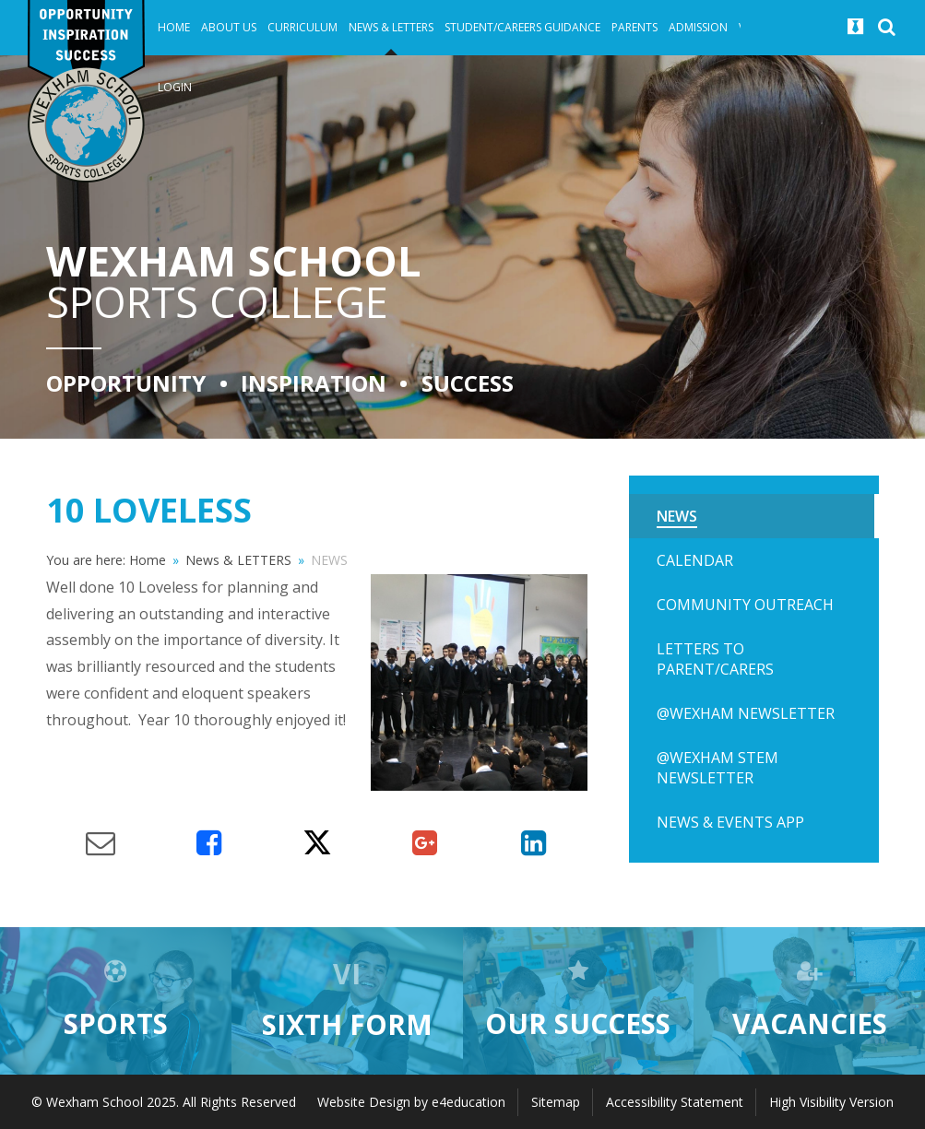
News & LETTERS (238, 560)
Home (147, 560)
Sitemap (555, 1102)
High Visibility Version (831, 1102)
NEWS (329, 560)
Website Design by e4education (411, 1102)
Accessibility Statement (674, 1102)
